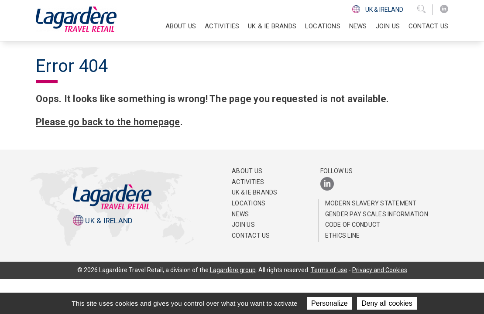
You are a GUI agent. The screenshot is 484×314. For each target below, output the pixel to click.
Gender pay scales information (376, 214)
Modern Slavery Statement (371, 203)
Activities (248, 181)
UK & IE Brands (272, 26)
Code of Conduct (353, 224)
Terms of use (329, 269)
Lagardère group (233, 269)
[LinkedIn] (444, 9)
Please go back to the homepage (109, 121)
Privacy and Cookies (379, 269)
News (358, 26)
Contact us (428, 26)
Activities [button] (222, 26)
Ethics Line (342, 235)
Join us (388, 26)
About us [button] (180, 26)
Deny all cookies (386, 303)
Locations (322, 26)
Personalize (329, 303)
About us (247, 170)
